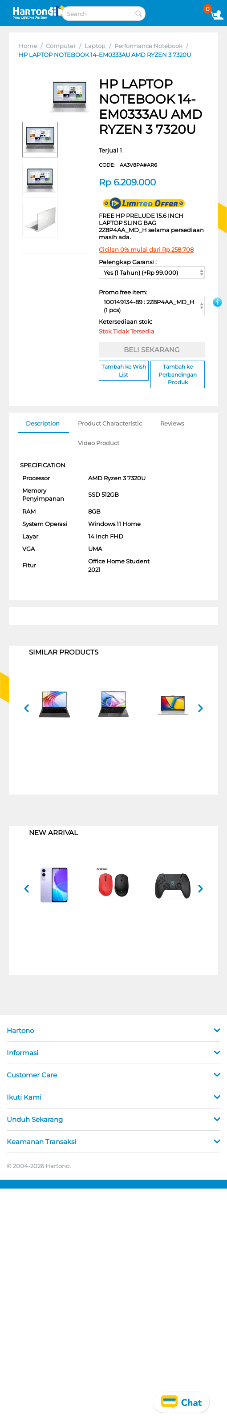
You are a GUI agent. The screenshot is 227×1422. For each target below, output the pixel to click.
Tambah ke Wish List (123, 370)
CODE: (128, 165)
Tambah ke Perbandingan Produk (177, 374)
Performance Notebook (148, 45)
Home (28, 45)
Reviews (172, 423)
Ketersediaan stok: (127, 327)
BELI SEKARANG (152, 349)
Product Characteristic (110, 423)
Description (43, 423)
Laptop (95, 45)
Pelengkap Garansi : (128, 261)
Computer (61, 45)
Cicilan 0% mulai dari (146, 249)
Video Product (98, 442)
